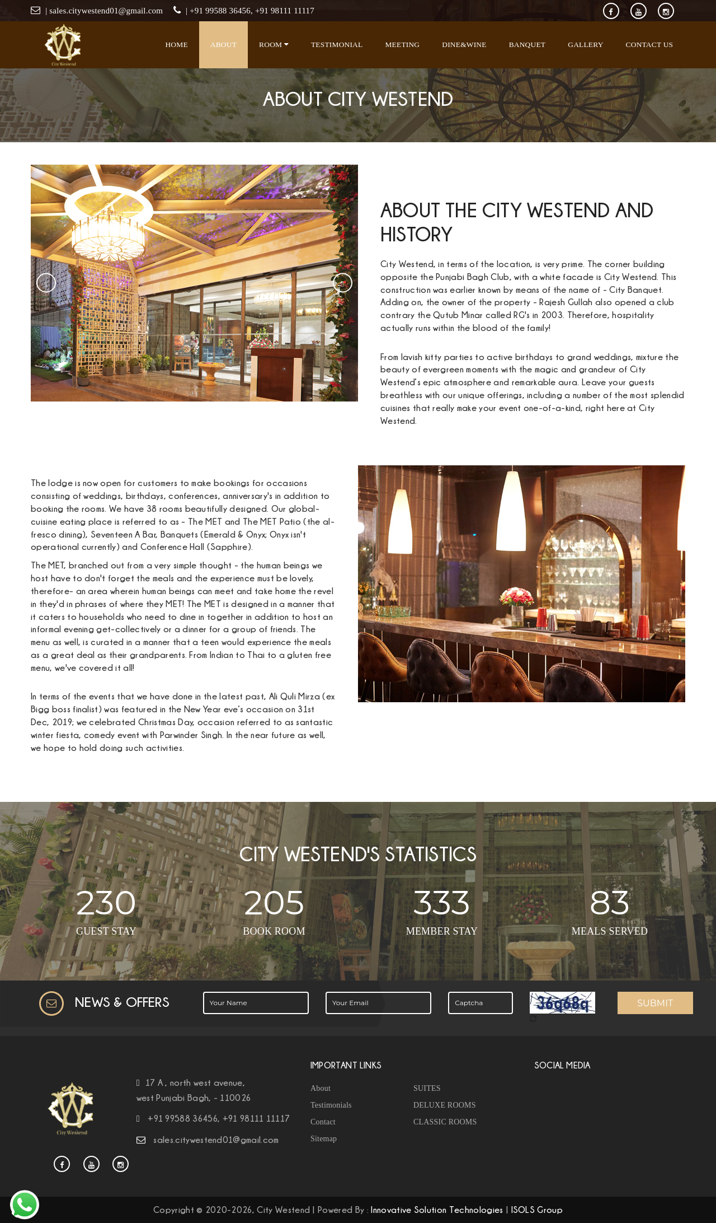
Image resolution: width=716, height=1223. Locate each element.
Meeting (402, 44)
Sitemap (323, 1139)
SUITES (427, 1088)
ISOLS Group (537, 1209)
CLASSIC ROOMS (445, 1122)
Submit (655, 1003)
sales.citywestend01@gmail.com (216, 1139)
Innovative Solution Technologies (437, 1209)
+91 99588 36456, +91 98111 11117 (219, 1118)
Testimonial (336, 44)
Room (274, 44)
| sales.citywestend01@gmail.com (104, 10)
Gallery (585, 44)
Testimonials (331, 1105)
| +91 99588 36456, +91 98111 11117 (248, 10)
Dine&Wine (464, 44)
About (223, 44)
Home (176, 44)
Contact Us (649, 44)
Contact (323, 1122)
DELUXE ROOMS (444, 1105)
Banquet (527, 44)
